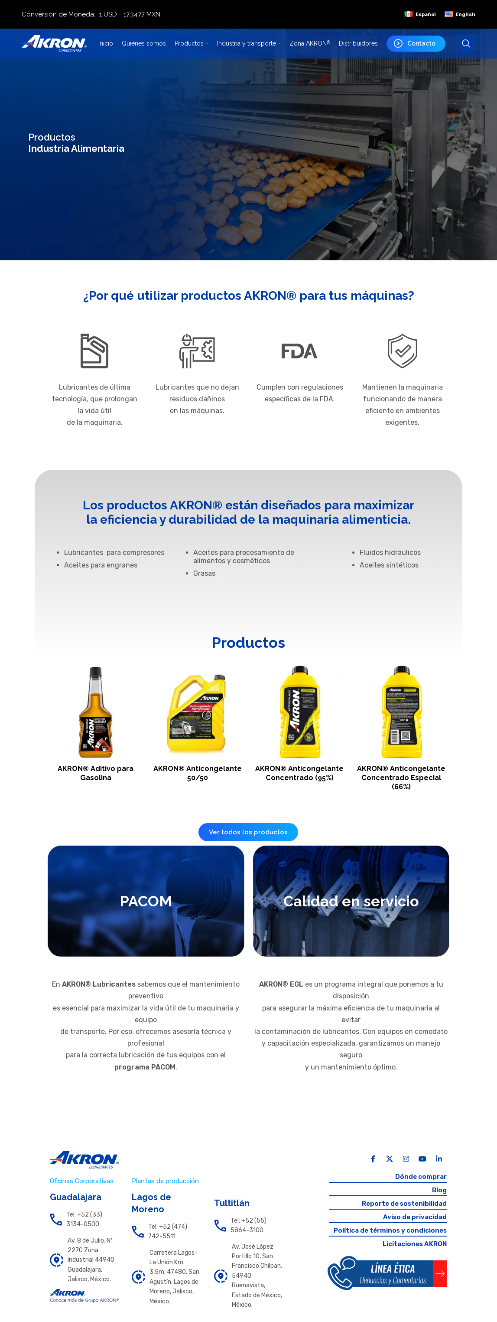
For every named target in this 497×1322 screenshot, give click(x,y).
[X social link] (389, 1166)
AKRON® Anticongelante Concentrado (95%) (300, 775)
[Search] (466, 48)
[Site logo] (54, 47)
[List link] (84, 1227)
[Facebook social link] (373, 1166)
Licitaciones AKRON (413, 1254)
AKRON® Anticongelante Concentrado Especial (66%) (402, 780)
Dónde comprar (420, 1184)
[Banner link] (146, 908)
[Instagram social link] (406, 1166)
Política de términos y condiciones (387, 1240)
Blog (439, 1198)
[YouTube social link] (422, 1166)
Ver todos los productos (248, 839)
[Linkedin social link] (439, 1166)
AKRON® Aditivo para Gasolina (95, 771)
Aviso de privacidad (413, 1226)
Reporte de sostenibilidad (402, 1212)
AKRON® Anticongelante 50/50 (197, 771)
